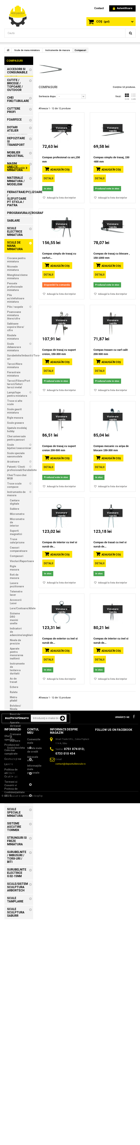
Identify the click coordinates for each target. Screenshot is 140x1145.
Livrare (8, 1093)
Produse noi (11, 1074)
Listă (133, 96)
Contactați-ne (12, 1088)
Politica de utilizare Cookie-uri (11, 1102)
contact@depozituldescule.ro (70, 1093)
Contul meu (33, 1060)
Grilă (127, 96)
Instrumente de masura (57, 50)
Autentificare (122, 8)
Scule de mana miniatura (27, 50)
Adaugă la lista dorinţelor (61, 197)
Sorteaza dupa (47, 96)
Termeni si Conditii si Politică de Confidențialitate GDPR (14, 1118)
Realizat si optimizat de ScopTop (26, 1137)
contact (99, 8)
